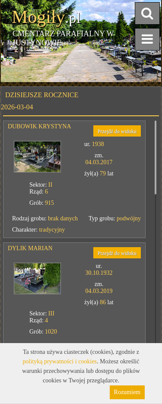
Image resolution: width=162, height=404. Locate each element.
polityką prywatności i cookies (60, 361)
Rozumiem (127, 392)
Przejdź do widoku (117, 131)
